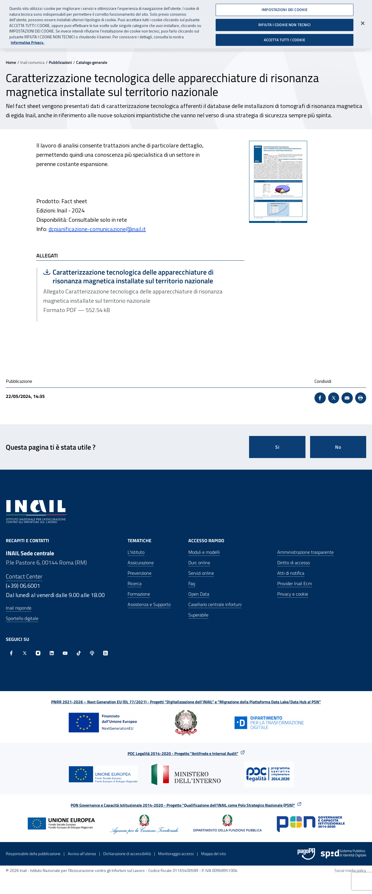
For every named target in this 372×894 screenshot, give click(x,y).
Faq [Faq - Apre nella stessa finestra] (191, 583)
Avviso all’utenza (82, 853)
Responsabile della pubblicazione (33, 853)
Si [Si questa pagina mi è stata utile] (277, 447)
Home (11, 62)
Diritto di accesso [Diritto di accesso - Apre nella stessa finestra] (293, 562)
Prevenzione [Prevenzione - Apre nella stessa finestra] (139, 572)
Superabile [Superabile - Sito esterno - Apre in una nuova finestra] (198, 614)
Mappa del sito (213, 853)
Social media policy (350, 870)
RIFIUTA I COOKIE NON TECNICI (284, 22)
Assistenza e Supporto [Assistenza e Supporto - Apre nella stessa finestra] (149, 604)
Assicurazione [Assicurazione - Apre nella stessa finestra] (141, 562)
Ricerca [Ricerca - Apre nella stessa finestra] (135, 583)
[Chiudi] (362, 21)
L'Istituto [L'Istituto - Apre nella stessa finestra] (136, 552)
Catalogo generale (91, 62)
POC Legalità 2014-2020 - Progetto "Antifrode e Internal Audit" (183, 753)
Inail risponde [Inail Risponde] (18, 607)
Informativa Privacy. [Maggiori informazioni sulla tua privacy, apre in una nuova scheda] (27, 40)
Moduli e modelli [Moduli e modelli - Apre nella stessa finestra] (204, 552)
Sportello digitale (22, 618)
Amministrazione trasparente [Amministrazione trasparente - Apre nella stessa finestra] (305, 552)
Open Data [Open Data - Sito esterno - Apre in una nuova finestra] (198, 593)
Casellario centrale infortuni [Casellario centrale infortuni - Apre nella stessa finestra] (215, 604)
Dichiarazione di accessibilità (127, 853)
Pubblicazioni (60, 62)
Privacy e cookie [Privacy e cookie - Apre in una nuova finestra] (292, 593)
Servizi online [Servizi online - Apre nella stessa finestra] (201, 572)
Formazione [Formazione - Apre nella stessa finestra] (139, 593)
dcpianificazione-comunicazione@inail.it (97, 228)
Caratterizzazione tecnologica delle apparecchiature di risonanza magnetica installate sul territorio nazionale (128, 276)
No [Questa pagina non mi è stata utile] (338, 447)
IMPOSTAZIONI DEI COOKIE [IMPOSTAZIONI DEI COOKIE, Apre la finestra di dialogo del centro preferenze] (284, 7)
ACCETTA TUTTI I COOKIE (284, 37)
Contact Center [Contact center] (24, 576)
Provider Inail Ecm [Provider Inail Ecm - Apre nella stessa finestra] (294, 583)
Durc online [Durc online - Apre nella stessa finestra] (199, 562)
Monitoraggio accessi (176, 853)
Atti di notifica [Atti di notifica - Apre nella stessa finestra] (290, 572)
